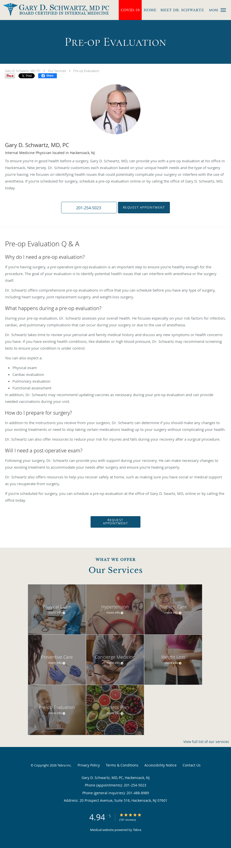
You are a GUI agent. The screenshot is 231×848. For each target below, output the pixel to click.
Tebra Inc (64, 765)
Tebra (137, 829)
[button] (223, 10)
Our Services (57, 71)
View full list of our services (206, 741)
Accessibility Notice (160, 765)
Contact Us (192, 765)
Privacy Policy (89, 765)
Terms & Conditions (122, 765)
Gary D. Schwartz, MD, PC (23, 71)
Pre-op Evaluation (86, 71)
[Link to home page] (54, 9)
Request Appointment (144, 207)
